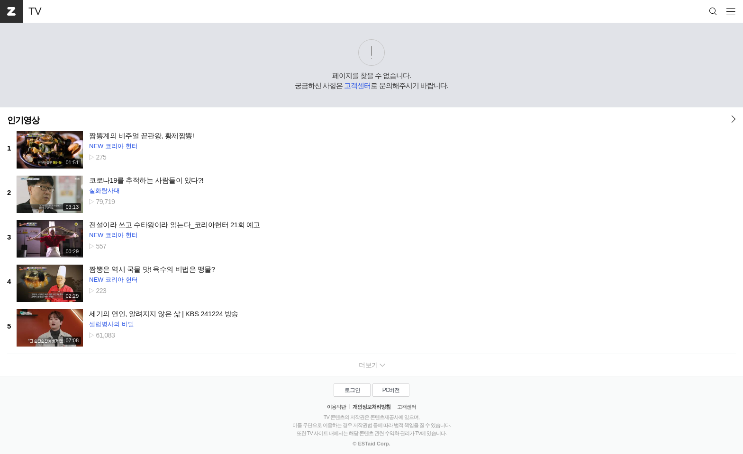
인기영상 (23, 120)
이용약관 (336, 406)
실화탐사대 (104, 190)
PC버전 (391, 390)
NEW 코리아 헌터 (113, 146)
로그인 (352, 390)
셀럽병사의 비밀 (111, 324)
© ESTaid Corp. (371, 443)
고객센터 (357, 85)
